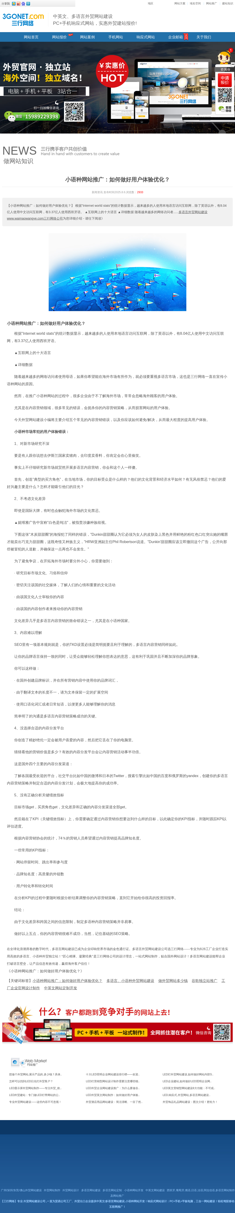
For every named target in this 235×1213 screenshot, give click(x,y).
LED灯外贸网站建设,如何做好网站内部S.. (188, 1074)
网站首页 (31, 37)
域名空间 (195, 3)
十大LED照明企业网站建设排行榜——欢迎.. (113, 1074)
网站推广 (211, 3)
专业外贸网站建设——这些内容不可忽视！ (35, 1102)
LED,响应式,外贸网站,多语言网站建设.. (186, 1095)
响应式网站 (146, 37)
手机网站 (115, 37)
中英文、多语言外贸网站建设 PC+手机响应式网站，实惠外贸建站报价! (95, 20)
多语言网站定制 (112, 1190)
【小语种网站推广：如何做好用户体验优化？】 (40, 205)
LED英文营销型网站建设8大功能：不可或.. (189, 1088)
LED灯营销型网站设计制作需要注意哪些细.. (113, 1081)
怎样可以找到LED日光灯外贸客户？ (31, 1081)
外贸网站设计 (70, 1190)
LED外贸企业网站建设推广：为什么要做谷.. (113, 1088)
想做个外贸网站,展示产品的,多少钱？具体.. (35, 1074)
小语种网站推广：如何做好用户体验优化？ (46, 323)
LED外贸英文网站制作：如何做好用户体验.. (113, 1095)
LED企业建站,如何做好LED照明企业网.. (187, 1081)
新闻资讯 (97, 192)
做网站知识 (18, 161)
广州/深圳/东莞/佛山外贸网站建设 (21, 1190)
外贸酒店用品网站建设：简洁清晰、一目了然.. (114, 1102)
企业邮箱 (175, 37)
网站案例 (87, 37)
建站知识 (227, 3)
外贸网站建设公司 (34, 1201)
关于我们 (203, 37)
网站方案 (179, 3)
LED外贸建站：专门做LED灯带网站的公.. (34, 1095)
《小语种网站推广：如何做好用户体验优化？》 (45, 971)
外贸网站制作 (52, 1190)
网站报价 (59, 37)
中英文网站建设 (155, 1190)
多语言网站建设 (91, 1190)
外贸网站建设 (33, 420)
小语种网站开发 (133, 1190)
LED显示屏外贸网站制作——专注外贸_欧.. (35, 1088)
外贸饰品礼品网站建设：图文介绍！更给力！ (190, 1102)
